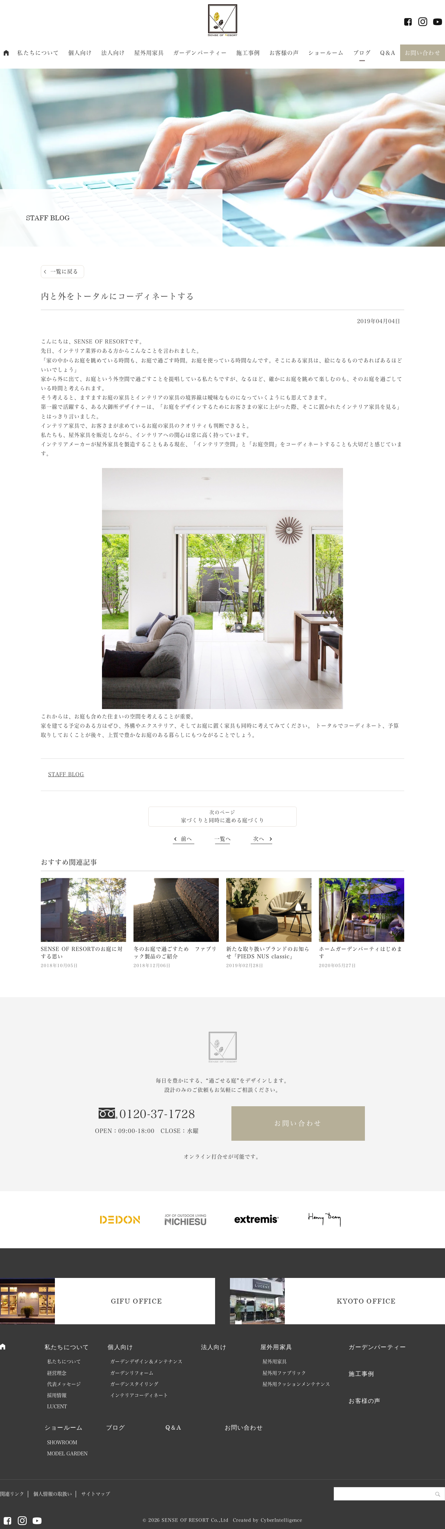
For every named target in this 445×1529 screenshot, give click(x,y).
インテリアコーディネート (139, 1395)
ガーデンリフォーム (132, 1373)
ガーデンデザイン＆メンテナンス (146, 1361)
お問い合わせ (423, 53)
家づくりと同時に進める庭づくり (222, 820)
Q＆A (387, 53)
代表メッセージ (64, 1384)
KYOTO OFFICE (366, 1301)
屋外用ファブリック (284, 1373)
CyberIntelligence (281, 1520)
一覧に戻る (64, 271)
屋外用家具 (149, 53)
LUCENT (57, 1406)
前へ (186, 838)
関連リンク (12, 1494)
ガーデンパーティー (200, 53)
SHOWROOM (62, 1442)
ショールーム (326, 53)
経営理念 (56, 1373)
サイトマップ (95, 1494)
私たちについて (38, 53)
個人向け (80, 53)
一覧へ (222, 838)
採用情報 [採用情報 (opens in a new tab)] (56, 1395)
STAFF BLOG (66, 774)
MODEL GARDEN (67, 1453)
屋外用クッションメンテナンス (296, 1384)
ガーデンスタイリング (134, 1384)
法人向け (113, 53)
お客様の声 (284, 53)
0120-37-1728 (157, 1114)
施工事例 (248, 53)
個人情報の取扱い (52, 1494)
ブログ (362, 53)
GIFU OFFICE (136, 1301)
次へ (258, 838)
